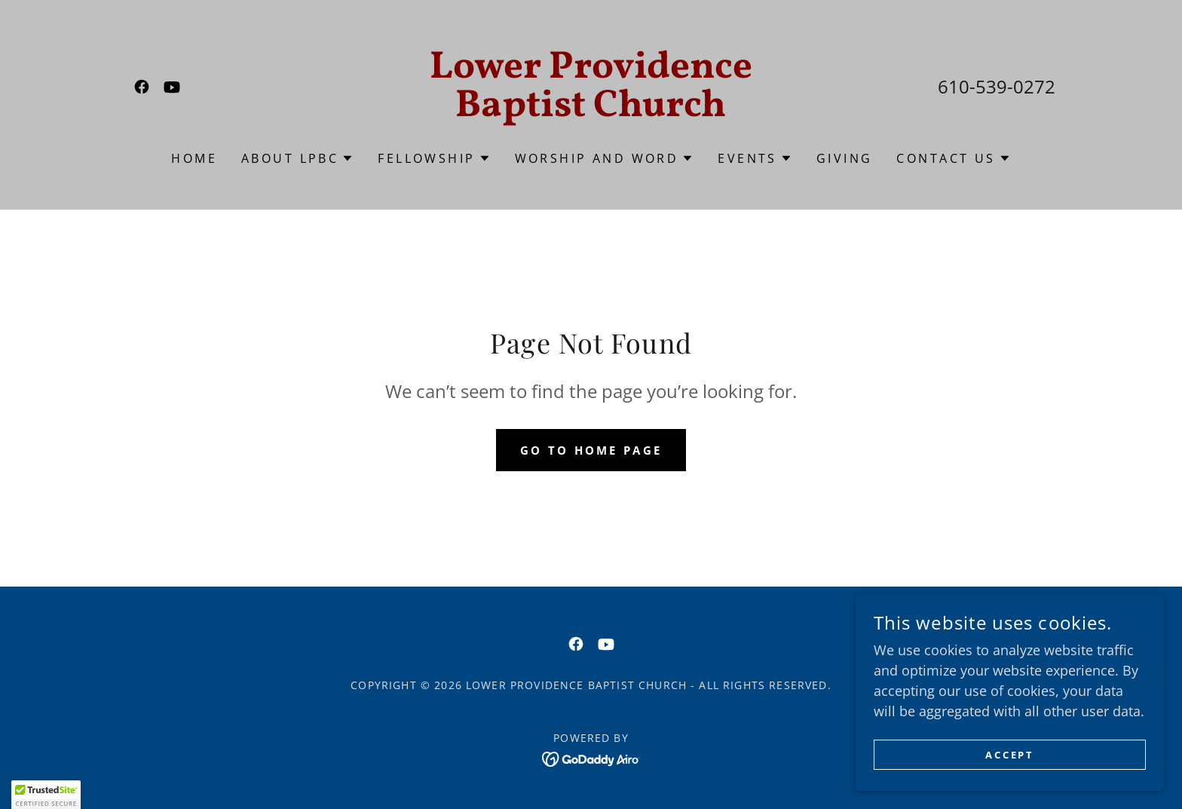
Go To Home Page (590, 450)
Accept (1013, 755)
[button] (297, 158)
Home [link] (194, 158)
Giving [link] (844, 158)
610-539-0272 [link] (996, 86)
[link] (142, 87)
